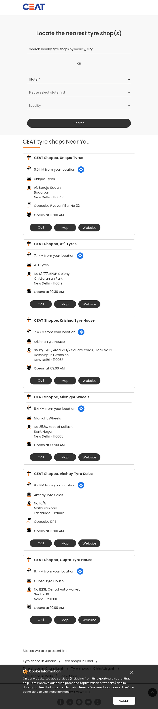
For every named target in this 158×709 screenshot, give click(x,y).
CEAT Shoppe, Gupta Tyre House (63, 559)
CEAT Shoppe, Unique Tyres (58, 157)
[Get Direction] (81, 169)
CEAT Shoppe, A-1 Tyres (55, 243)
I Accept (124, 700)
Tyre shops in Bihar (78, 661)
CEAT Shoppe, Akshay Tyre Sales (63, 473)
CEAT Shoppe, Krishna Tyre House (64, 320)
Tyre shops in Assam (39, 661)
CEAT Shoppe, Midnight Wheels (61, 397)
